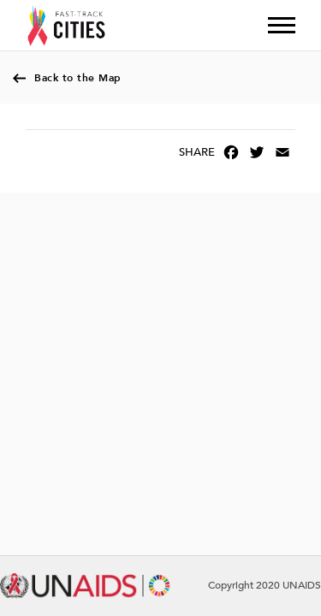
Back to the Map (78, 78)
